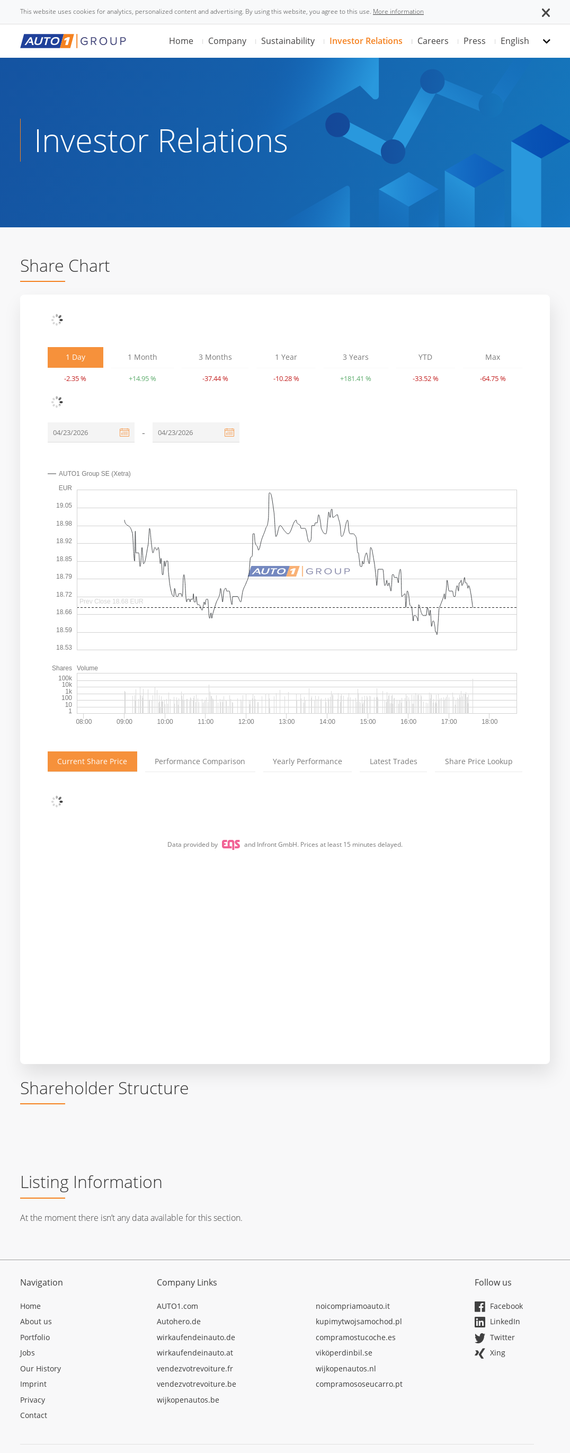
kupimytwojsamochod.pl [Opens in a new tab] (359, 1321)
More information (398, 11)
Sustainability (288, 41)
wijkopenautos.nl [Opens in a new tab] (346, 1368)
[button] (546, 11)
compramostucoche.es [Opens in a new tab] (356, 1337)
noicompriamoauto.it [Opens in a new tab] (353, 1306)
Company (227, 41)
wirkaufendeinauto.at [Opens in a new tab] (195, 1353)
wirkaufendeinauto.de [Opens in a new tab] (196, 1337)
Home (181, 41)
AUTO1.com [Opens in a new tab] (177, 1306)
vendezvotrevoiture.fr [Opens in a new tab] (195, 1368)
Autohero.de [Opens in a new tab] (179, 1321)
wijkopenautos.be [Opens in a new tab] (188, 1400)
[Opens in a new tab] (80, 1308)
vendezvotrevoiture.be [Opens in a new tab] (196, 1384)
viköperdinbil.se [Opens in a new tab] (344, 1353)
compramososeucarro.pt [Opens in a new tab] (359, 1384)
